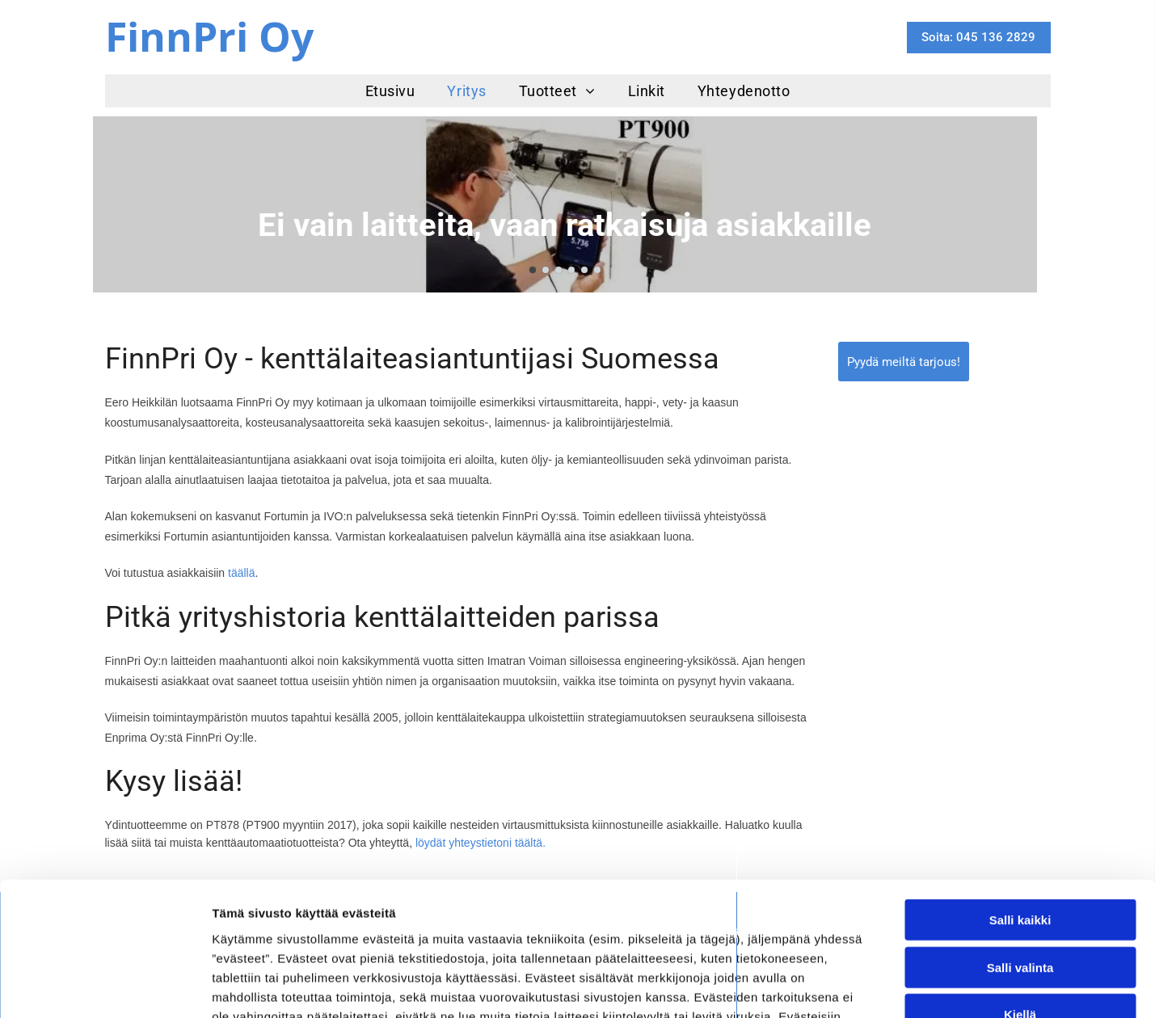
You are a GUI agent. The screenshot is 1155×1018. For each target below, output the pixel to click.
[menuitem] (390, 90)
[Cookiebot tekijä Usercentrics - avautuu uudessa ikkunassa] (104, 986)
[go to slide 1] (532, 270)
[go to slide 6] (597, 270)
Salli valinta (1020, 853)
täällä (241, 572)
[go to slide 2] (545, 270)
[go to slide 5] (584, 270)
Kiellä (1020, 900)
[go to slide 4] (571, 270)
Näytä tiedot (864, 986)
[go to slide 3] (558, 270)
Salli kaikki (1020, 806)
